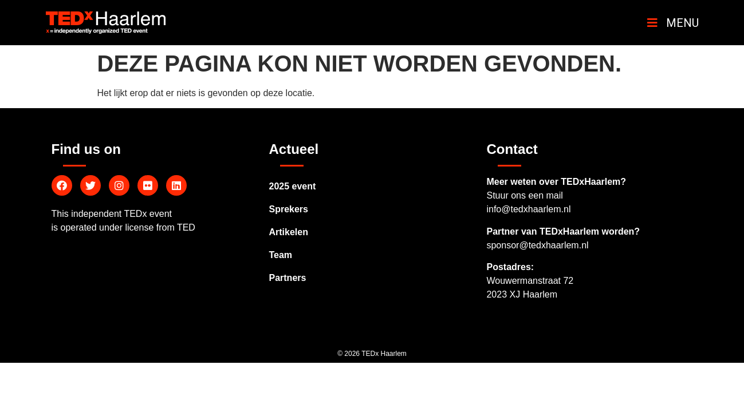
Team (280, 255)
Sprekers (288, 209)
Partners (287, 278)
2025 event (292, 186)
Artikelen (288, 232)
